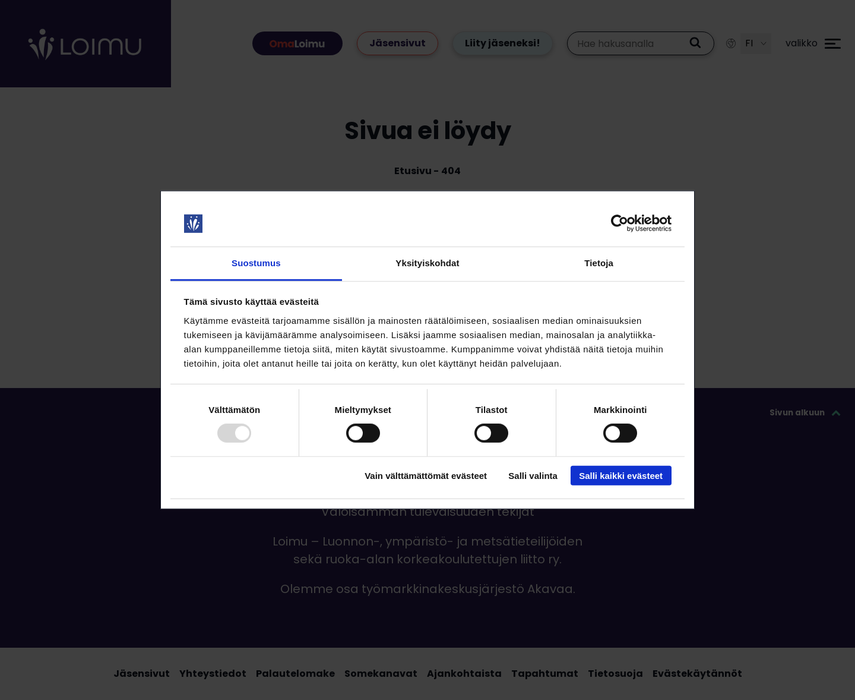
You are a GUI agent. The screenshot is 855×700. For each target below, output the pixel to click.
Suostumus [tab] (256, 263)
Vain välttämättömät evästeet (426, 475)
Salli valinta (533, 475)
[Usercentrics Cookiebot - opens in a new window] (620, 223)
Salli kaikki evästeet (621, 475)
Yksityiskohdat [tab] (427, 263)
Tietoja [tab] (598, 263)
